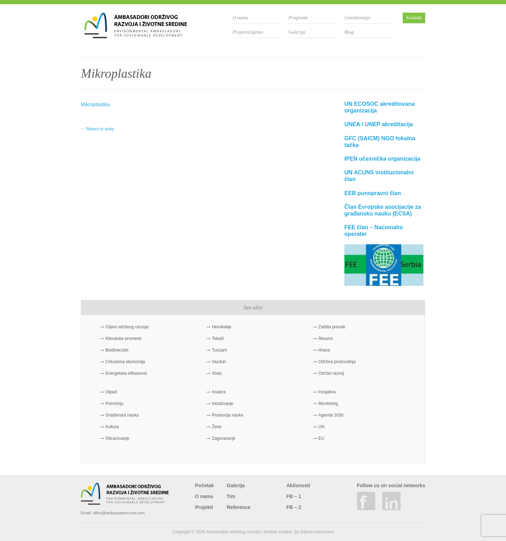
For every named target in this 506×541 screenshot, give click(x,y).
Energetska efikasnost (126, 373)
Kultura (112, 426)
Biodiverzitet (116, 350)
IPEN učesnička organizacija (382, 159)
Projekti (204, 507)
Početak (204, 485)
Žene (216, 426)
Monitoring (328, 403)
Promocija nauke (227, 415)
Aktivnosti (298, 485)
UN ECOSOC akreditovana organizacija (379, 107)
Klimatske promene (123, 338)
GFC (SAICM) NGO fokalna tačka (379, 141)
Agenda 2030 (330, 415)
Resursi (325, 338)
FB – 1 (293, 496)
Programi (297, 17)
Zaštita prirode (331, 326)
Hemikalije (221, 326)
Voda (216, 373)
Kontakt (414, 17)
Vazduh (219, 361)
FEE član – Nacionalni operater (373, 230)
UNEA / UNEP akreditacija (378, 124)
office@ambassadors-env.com (119, 513)
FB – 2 (293, 507)
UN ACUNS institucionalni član (379, 175)
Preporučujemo (248, 32)
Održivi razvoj (331, 373)
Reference (239, 507)
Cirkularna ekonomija (125, 361)
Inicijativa (327, 391)
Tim (231, 496)
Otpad (111, 391)
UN (321, 426)
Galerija (296, 32)
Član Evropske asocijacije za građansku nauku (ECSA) (382, 210)
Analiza (219, 391)
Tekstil (217, 338)
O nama (240, 17)
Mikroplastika (95, 104)
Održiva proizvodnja (337, 361)
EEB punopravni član (372, 193)
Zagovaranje (223, 438)
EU (321, 438)
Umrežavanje (357, 17)
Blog (348, 32)
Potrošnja (114, 403)
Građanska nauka (122, 415)
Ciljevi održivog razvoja (127, 326)
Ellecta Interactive (317, 531)
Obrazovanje (117, 438)
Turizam (219, 350)
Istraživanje (222, 403)
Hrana (324, 350)
